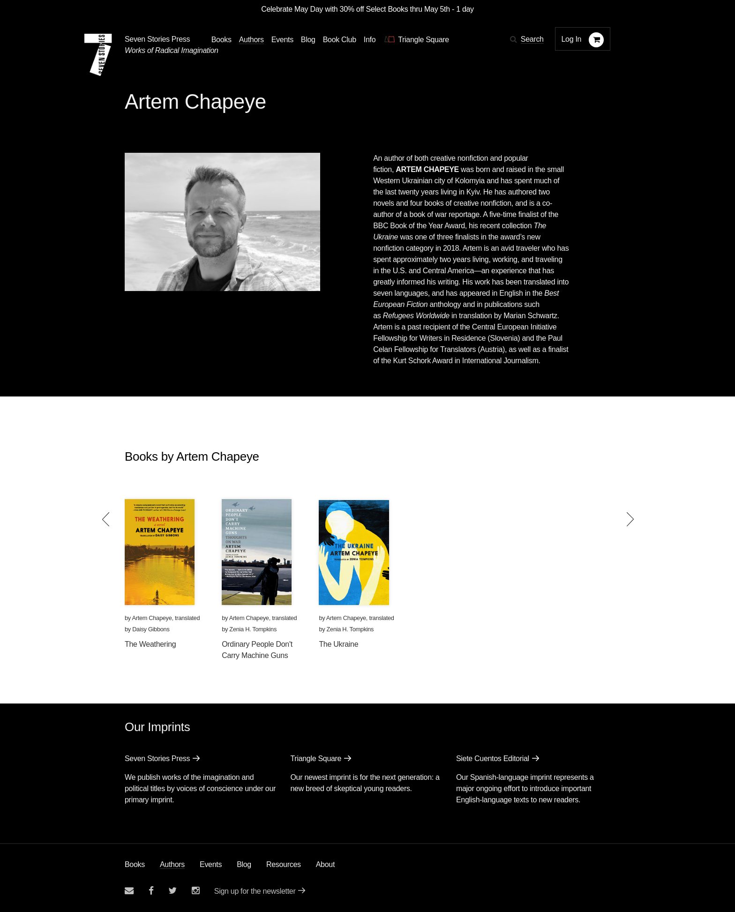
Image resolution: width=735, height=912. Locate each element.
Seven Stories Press (157, 39)
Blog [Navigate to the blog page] (308, 40)
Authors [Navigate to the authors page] (251, 40)
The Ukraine (338, 644)
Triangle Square (315, 758)
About (325, 864)
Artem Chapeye (152, 617)
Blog (244, 864)
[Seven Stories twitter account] (172, 890)
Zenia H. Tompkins (253, 629)
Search (532, 39)
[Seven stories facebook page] (151, 890)
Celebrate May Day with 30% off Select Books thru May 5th (355, 9)
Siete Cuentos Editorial (492, 758)
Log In (572, 39)
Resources (283, 864)
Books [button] (221, 40)
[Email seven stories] (129, 890)
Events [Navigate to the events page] (282, 40)
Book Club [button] (339, 40)
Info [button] (370, 40)
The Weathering (150, 644)
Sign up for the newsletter (255, 891)
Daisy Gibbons (150, 629)
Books (135, 864)
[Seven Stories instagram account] (195, 890)
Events (211, 864)
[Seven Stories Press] (98, 55)
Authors (172, 864)
